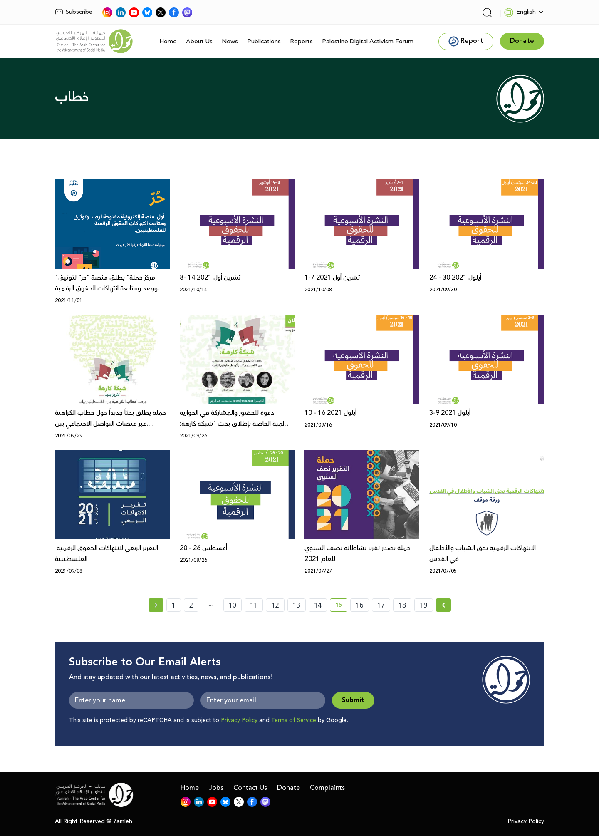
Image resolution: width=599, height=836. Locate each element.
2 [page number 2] (191, 605)
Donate (288, 788)
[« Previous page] (156, 605)
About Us (199, 41)
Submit (353, 700)
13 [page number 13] (296, 605)
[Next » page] (443, 605)
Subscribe (73, 12)
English (520, 12)
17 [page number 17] (381, 605)
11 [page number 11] (253, 605)
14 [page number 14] (318, 605)
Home (168, 41)
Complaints (327, 788)
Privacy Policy (239, 720)
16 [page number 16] (359, 605)
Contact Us (250, 788)
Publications (264, 41)
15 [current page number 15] (341, 606)
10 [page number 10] (232, 605)
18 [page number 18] (402, 605)
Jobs (216, 788)
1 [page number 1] (174, 605)
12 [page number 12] (275, 605)
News (230, 41)
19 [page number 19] (423, 605)
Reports (301, 41)
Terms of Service (293, 720)
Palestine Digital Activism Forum (367, 41)
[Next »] (443, 605)
